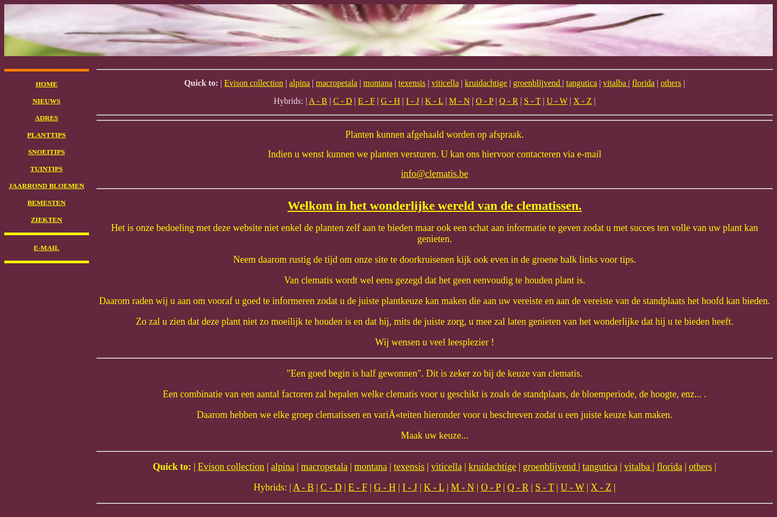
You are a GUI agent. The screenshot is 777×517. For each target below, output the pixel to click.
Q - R (509, 100)
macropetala (336, 82)
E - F (366, 100)
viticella (445, 82)
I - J (412, 100)
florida (643, 82)
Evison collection (253, 82)
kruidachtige (486, 82)
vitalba (616, 82)
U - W (557, 100)
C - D (342, 100)
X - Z (583, 100)
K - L (434, 100)
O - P (484, 100)
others (670, 82)
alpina (299, 82)
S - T (532, 100)
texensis (412, 82)
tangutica (581, 82)
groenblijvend (537, 82)
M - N (459, 100)
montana (377, 82)
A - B (318, 100)
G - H (390, 100)
